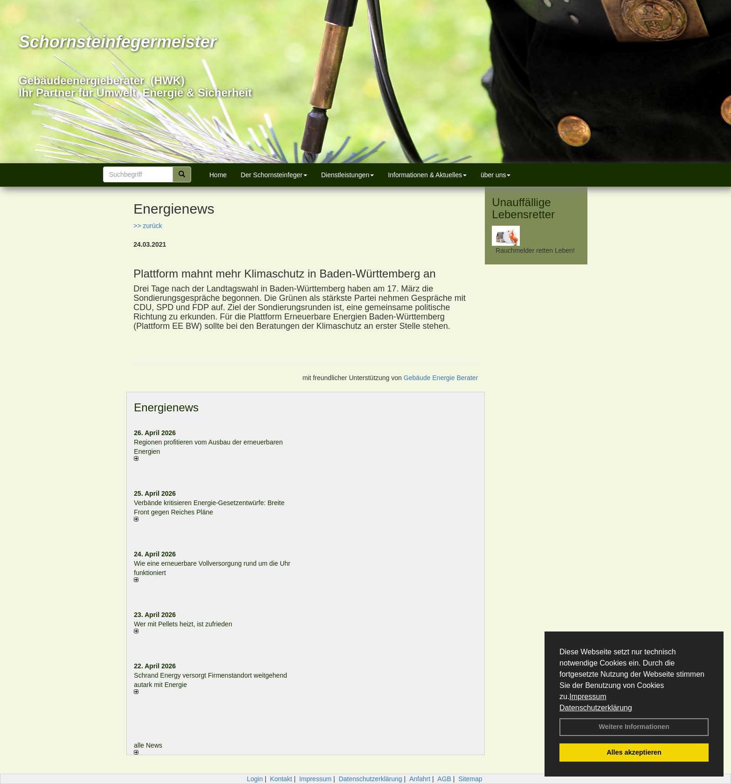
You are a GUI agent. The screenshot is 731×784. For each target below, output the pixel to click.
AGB (444, 779)
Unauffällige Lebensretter (523, 208)
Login (254, 779)
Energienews (166, 407)
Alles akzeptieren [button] (634, 752)
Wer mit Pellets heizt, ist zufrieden (183, 624)
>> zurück (147, 225)
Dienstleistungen (347, 175)
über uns (495, 175)
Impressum (587, 697)
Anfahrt (419, 779)
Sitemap (470, 779)
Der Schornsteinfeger (274, 175)
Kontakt (281, 779)
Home (218, 175)
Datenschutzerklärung (595, 708)
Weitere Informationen (634, 726)
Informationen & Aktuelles (427, 175)
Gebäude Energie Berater (441, 378)
